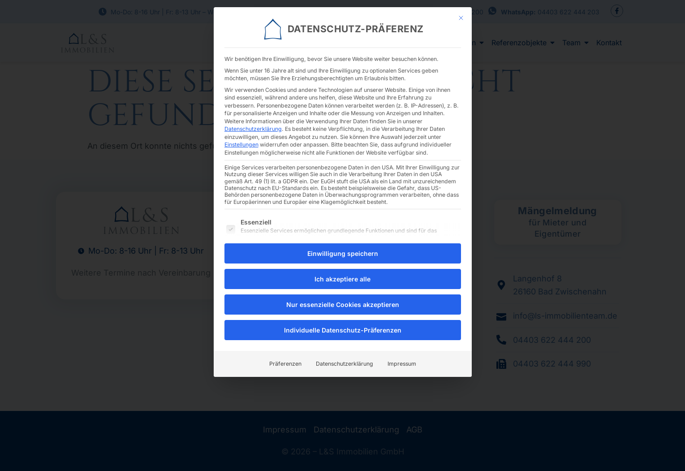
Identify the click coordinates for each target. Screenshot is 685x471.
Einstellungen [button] (241, 138)
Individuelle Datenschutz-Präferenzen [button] (342, 324)
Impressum (402, 357)
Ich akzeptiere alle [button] (342, 273)
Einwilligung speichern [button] (342, 247)
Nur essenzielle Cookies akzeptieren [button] (342, 298)
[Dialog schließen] (461, 11)
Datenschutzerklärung (253, 122)
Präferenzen (285, 357)
